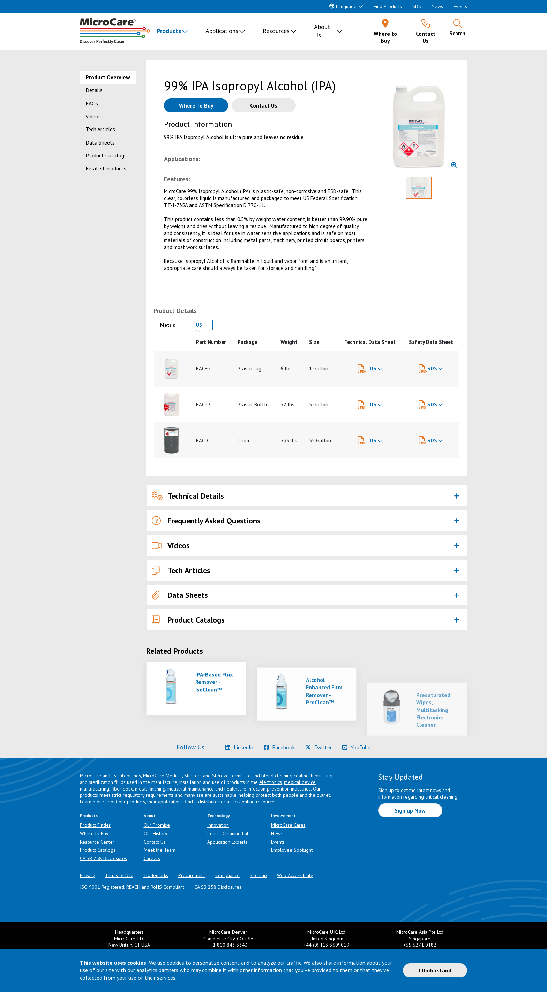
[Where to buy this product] (196, 105)
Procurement (191, 875)
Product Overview (107, 77)
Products (169, 31)
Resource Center (97, 842)
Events (460, 6)
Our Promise (157, 825)
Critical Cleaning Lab (228, 833)
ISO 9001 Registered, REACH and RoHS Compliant (132, 887)
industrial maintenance (190, 789)
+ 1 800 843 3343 (228, 945)
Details (94, 90)
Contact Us (155, 842)
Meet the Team (159, 850)
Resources (276, 31)
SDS (416, 6)
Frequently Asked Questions (206, 520)
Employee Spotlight (292, 850)
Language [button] (343, 6)
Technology (218, 815)
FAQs (91, 103)
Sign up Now (410, 810)
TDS (371, 368)
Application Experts (227, 842)
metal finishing (150, 789)
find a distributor (202, 802)
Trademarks (155, 875)
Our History (155, 833)
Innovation (218, 825)
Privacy (87, 875)
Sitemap (258, 875)
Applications (221, 31)
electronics (270, 782)
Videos (93, 116)
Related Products (105, 168)
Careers (152, 858)
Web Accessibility (295, 875)
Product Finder (95, 825)
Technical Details (188, 496)
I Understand (435, 970)
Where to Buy (94, 833)
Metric (171, 325)
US (204, 325)
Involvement (283, 815)
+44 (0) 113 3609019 (326, 945)
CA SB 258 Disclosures (103, 858)
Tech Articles (100, 129)
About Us (322, 31)
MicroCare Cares (288, 825)
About (150, 815)
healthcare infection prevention (257, 789)
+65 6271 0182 (419, 945)
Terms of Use (119, 875)
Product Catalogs (106, 155)
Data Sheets (100, 142)
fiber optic (122, 789)
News (437, 6)
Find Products (388, 6)
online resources (259, 802)
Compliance (227, 875)
